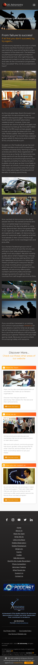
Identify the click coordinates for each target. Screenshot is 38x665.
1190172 (8, 651)
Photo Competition (19, 564)
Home (19, 528)
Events (19, 552)
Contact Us (19, 576)
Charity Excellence (22, 623)
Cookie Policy (18, 663)
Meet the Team (19, 534)
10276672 (29, 653)
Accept (28, 663)
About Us (19, 531)
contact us (28, 325)
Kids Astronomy (19, 558)
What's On (19, 549)
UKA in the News (19, 540)
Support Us (19, 573)
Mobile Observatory (19, 543)
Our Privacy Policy (9, 631)
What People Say (19, 570)
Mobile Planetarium (19, 546)
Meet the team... (13, 406)
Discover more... (13, 457)
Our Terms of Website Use (17, 634)
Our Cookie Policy (25, 631)
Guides (19, 555)
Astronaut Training (19, 567)
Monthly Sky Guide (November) (19, 561)
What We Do (19, 537)
